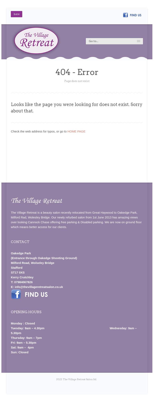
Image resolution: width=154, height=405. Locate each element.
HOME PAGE (76, 131)
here (16, 14)
